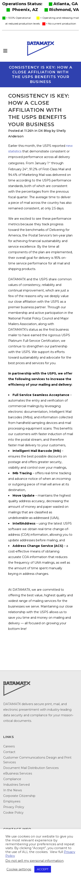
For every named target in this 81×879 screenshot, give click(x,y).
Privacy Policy (13, 807)
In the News (12, 790)
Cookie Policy (13, 813)
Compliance (12, 779)
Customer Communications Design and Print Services (37, 760)
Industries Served (16, 785)
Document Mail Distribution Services (31, 768)
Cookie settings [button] (18, 869)
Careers (9, 746)
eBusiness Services (17, 773)
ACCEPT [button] (42, 869)
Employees (11, 801)
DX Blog (44, 131)
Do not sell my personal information (34, 861)
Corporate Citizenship (19, 796)
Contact (9, 752)
